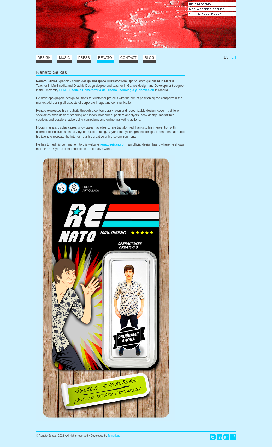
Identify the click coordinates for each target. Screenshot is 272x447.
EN (233, 57)
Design (44, 58)
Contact (128, 58)
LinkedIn (219, 437)
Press (84, 58)
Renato (105, 58)
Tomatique (114, 435)
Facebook (233, 437)
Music (64, 58)
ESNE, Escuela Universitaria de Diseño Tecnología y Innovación (106, 90)
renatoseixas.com (113, 144)
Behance (226, 437)
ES (226, 57)
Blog (149, 58)
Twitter (213, 437)
